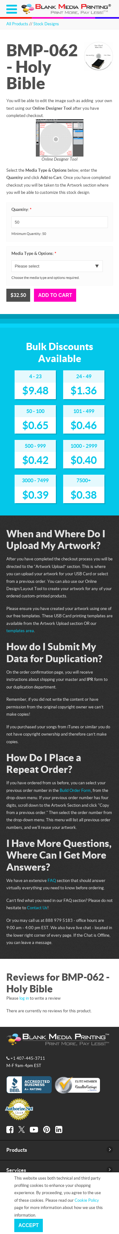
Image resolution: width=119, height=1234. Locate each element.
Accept (28, 1225)
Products (16, 1150)
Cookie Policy (87, 1200)
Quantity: (21, 209)
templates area (20, 630)
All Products (17, 23)
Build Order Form (75, 790)
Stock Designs (46, 23)
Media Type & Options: (33, 253)
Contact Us (37, 907)
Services (16, 1170)
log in (24, 998)
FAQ (52, 880)
